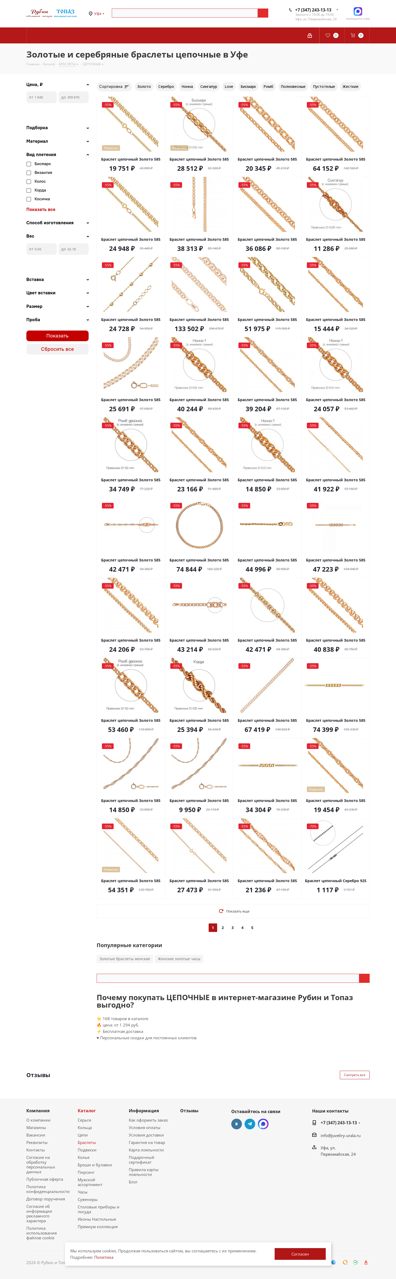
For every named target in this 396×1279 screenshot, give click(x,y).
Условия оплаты (144, 1127)
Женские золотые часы (179, 958)
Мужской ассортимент (90, 1182)
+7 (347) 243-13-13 (313, 10)
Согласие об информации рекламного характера (39, 1213)
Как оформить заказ (148, 1120)
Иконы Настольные (97, 1219)
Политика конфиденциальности (48, 1189)
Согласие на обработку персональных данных (40, 1164)
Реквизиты (37, 1142)
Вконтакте (236, 1124)
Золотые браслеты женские (125, 958)
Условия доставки (146, 1135)
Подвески (87, 1149)
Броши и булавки (95, 1164)
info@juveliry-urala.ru (341, 1135)
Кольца (85, 1127)
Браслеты (87, 1142)
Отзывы (189, 1111)
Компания (38, 1111)
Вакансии (35, 1135)
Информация (144, 1111)
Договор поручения (45, 1198)
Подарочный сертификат (141, 1160)
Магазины (36, 1127)
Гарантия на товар (147, 1142)
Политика (103, 1257)
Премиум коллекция (98, 1226)
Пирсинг (86, 1172)
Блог (133, 1181)
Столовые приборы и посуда (98, 1209)
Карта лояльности (146, 1149)
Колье (83, 1157)
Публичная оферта (44, 1179)
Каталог (87, 1111)
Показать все (40, 209)
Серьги (84, 1120)
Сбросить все (57, 349)
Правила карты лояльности (144, 1172)
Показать (57, 336)
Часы (83, 1192)
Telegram (250, 1124)
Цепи (83, 1135)
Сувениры (88, 1199)
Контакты (35, 1149)
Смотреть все (354, 1075)
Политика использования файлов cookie (41, 1232)
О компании (38, 1120)
